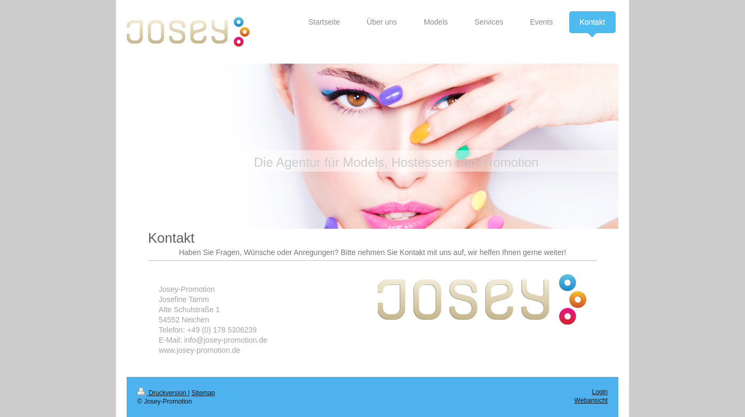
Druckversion (162, 393)
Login (600, 392)
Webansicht (591, 400)
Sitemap (203, 393)
